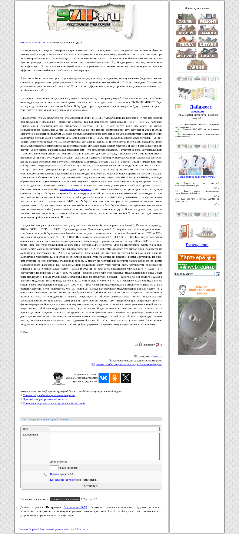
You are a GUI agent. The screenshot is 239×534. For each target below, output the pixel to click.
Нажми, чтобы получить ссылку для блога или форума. (129, 364)
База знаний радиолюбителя (57, 529)
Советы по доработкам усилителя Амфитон (49, 395)
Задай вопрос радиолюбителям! (197, 175)
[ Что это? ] (89, 504)
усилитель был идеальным (75, 189)
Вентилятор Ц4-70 (75, 512)
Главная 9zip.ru (28, 529)
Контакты (83, 529)
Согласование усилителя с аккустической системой (54, 403)
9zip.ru (24, 42)
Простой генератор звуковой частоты (45, 399)
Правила (54, 479)
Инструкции (38, 42)
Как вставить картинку (62, 484)
